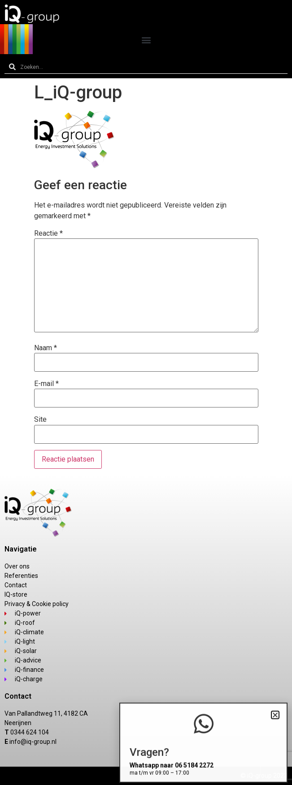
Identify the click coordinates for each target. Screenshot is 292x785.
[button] (146, 39)
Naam (45, 348)
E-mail (46, 383)
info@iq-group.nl (33, 741)
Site (40, 419)
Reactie (48, 233)
